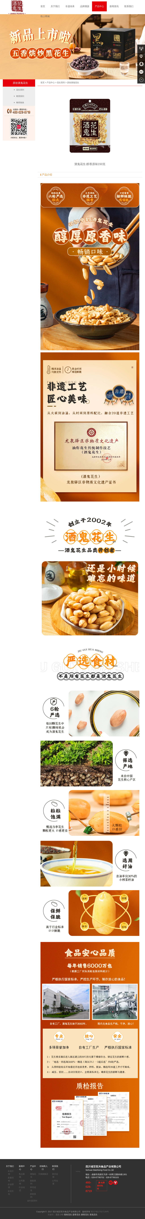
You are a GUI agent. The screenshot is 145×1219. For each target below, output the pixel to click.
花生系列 (61, 82)
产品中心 (99, 6)
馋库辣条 (19, 102)
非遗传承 (69, 6)
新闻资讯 (114, 6)
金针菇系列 (32, 1201)
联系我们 (128, 6)
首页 (42, 6)
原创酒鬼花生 (73, 82)
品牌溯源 (84, 6)
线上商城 (45, 16)
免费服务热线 (101, 1186)
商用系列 (19, 96)
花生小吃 (59, 1214)
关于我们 (55, 6)
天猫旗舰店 (43, 1174)
